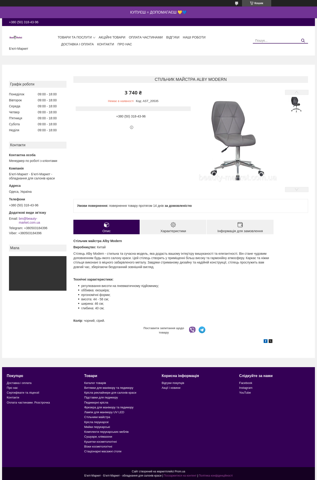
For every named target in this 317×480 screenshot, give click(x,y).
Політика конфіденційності (216, 475)
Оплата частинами (146, 37)
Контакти (105, 44)
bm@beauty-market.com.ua (29, 221)
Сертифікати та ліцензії (23, 392)
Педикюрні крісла (96, 402)
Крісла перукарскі (96, 422)
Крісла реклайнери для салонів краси (110, 392)
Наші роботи (194, 37)
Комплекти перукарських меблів (106, 431)
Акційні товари (112, 37)
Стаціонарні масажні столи (102, 451)
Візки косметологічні (98, 446)
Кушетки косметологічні (100, 441)
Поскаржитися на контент (180, 475)
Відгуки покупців (173, 383)
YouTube (245, 392)
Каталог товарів (95, 383)
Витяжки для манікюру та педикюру (108, 387)
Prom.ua (180, 471)
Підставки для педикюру (101, 397)
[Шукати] (303, 41)
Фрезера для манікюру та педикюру (108, 407)
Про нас (125, 44)
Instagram (245, 387)
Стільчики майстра (97, 417)
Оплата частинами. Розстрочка (28, 402)
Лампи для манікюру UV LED (104, 412)
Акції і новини (171, 387)
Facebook (245, 383)
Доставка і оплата (77, 44)
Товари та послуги (75, 37)
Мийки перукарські (97, 427)
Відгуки (172, 37)
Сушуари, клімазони (98, 436)
